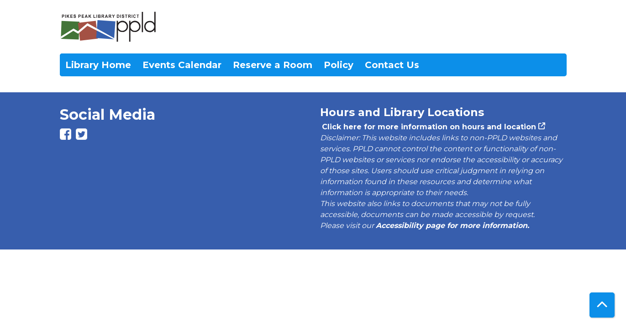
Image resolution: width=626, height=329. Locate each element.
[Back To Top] (602, 305)
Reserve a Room (272, 64)
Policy (338, 64)
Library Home (98, 64)
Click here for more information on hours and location (428, 126)
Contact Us (392, 64)
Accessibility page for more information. (452, 225)
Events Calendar (181, 64)
